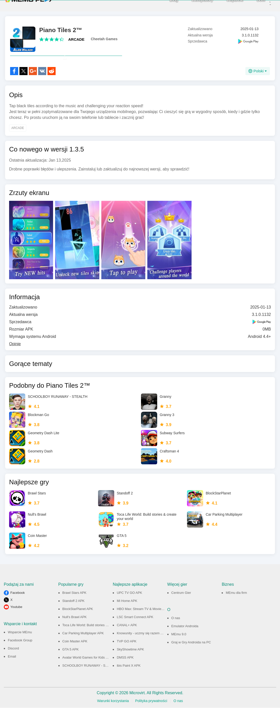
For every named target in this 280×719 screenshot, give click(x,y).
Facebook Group (20, 651)
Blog (165, 5)
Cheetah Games (104, 39)
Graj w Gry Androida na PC (191, 653)
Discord (13, 659)
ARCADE (76, 39)
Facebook (17, 604)
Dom (253, 5)
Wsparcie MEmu (20, 643)
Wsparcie (226, 5)
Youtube (16, 618)
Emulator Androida (184, 637)
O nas (175, 629)
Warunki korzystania (113, 712)
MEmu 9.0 (178, 645)
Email (12, 667)
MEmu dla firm (236, 604)
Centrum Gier (181, 604)
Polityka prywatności (151, 712)
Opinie (15, 355)
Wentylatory (194, 5)
